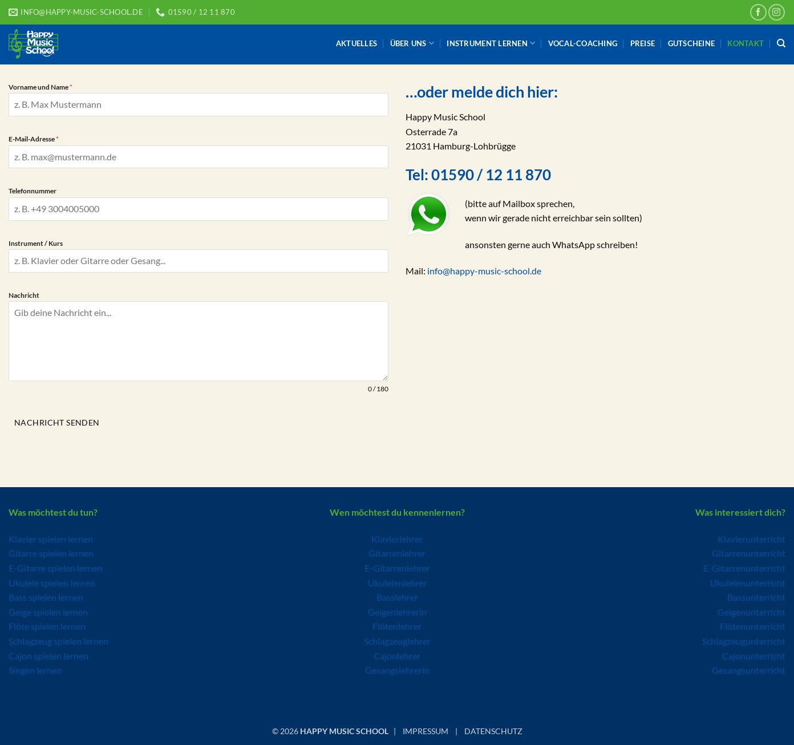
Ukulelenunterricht (747, 581)
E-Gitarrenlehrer (397, 566)
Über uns (412, 43)
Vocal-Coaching (583, 43)
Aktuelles (356, 43)
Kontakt (745, 43)
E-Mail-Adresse (34, 139)
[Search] (781, 43)
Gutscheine (691, 43)
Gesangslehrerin (397, 668)
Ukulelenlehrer (397, 581)
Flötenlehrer (397, 624)
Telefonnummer (32, 191)
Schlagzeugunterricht (743, 639)
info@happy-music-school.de (484, 270)
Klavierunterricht (751, 537)
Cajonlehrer (397, 654)
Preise (642, 43)
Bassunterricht (756, 595)
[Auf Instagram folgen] (776, 12)
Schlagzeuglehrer (397, 639)
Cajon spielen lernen (48, 654)
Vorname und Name (40, 87)
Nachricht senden (57, 422)
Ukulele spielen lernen (52, 581)
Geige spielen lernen (48, 610)
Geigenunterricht (751, 610)
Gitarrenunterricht (748, 551)
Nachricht (24, 295)
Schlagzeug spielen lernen (58, 639)
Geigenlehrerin (397, 610)
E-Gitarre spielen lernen (55, 566)
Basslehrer (397, 595)
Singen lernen (35, 668)
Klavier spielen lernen (51, 537)
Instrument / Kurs (36, 243)
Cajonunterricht (753, 654)
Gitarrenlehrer (397, 551)
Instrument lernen (491, 43)
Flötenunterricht (752, 624)
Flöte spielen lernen (47, 624)
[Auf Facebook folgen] (758, 12)
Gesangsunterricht (748, 668)
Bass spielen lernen (46, 595)
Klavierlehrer (397, 537)
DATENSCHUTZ (493, 730)
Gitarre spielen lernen (51, 551)
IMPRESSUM (425, 730)
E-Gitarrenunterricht (744, 566)
